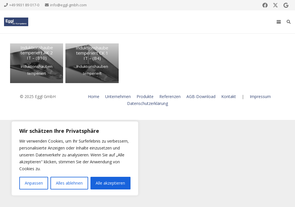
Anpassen (34, 183)
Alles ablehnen (69, 183)
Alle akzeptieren (110, 183)
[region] (75, 158)
